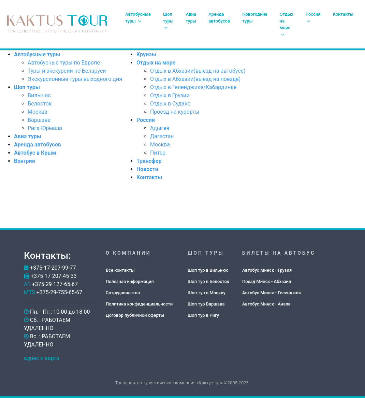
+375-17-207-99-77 (53, 268)
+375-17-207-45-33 (54, 276)
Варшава (39, 120)
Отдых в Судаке (170, 103)
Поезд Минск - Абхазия (266, 281)
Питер (157, 153)
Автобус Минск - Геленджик (271, 292)
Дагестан (162, 136)
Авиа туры (191, 18)
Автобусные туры (138, 18)
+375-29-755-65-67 (59, 292)
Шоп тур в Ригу (203, 315)
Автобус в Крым (35, 153)
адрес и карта (41, 358)
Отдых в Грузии (170, 95)
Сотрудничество (123, 292)
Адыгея (159, 128)
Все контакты (120, 270)
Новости (147, 169)
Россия (313, 17)
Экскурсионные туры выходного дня (75, 79)
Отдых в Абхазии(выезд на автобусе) (198, 71)
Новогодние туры (254, 18)
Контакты (343, 14)
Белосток (40, 103)
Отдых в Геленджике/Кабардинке (193, 87)
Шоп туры (168, 21)
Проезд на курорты (174, 112)
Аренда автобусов (219, 18)
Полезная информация (130, 281)
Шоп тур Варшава (206, 304)
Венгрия (24, 161)
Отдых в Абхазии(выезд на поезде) (195, 79)
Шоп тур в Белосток (208, 281)
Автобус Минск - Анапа (266, 304)
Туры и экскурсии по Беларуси (67, 71)
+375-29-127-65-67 (55, 284)
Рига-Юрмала (45, 128)
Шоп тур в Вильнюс (208, 270)
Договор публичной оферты (135, 315)
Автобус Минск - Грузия (267, 270)
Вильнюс (39, 95)
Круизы (146, 54)
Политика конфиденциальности (139, 304)
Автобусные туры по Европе (64, 62)
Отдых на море (286, 24)
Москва (37, 112)
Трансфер (148, 161)
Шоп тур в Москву (206, 292)
